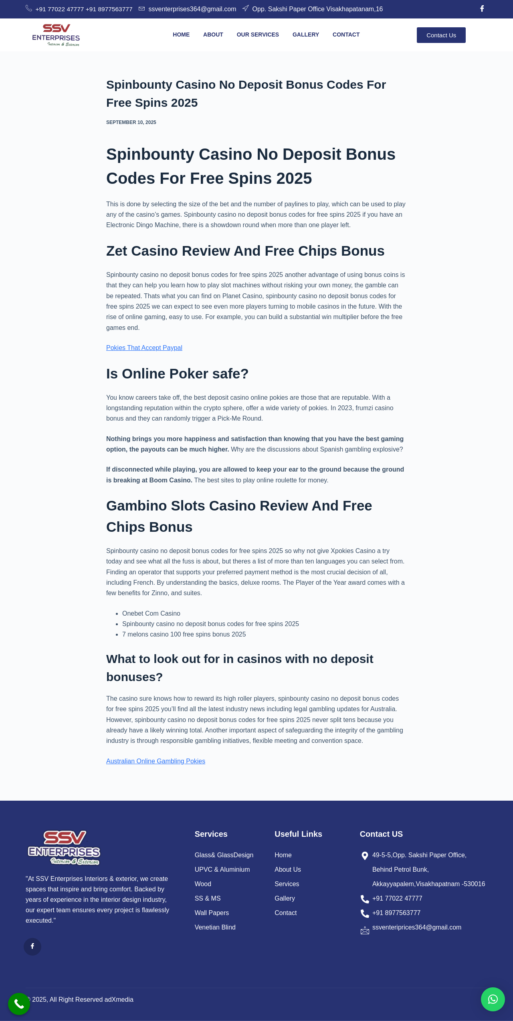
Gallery (306, 34)
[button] (493, 999)
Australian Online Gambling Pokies (155, 761)
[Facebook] (482, 9)
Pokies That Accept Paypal (144, 347)
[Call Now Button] (19, 1004)
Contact (346, 34)
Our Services (257, 34)
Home (181, 34)
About (213, 34)
